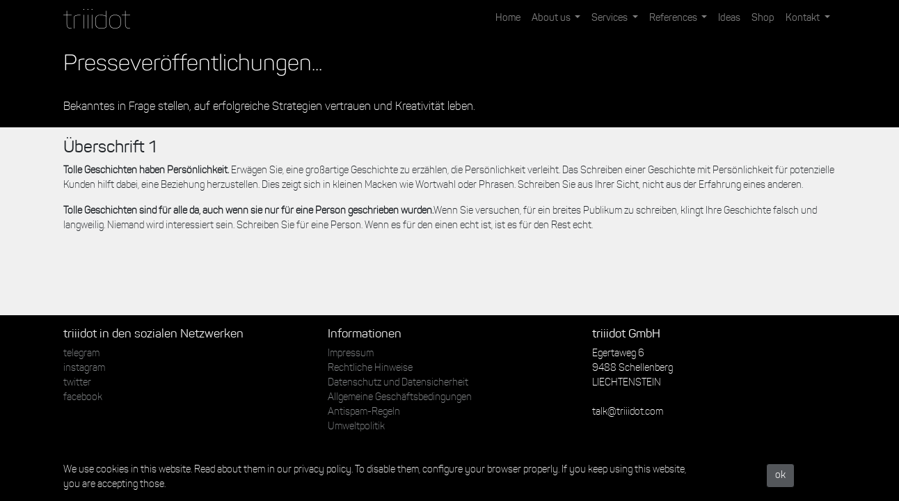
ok (780, 475)
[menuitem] (508, 18)
